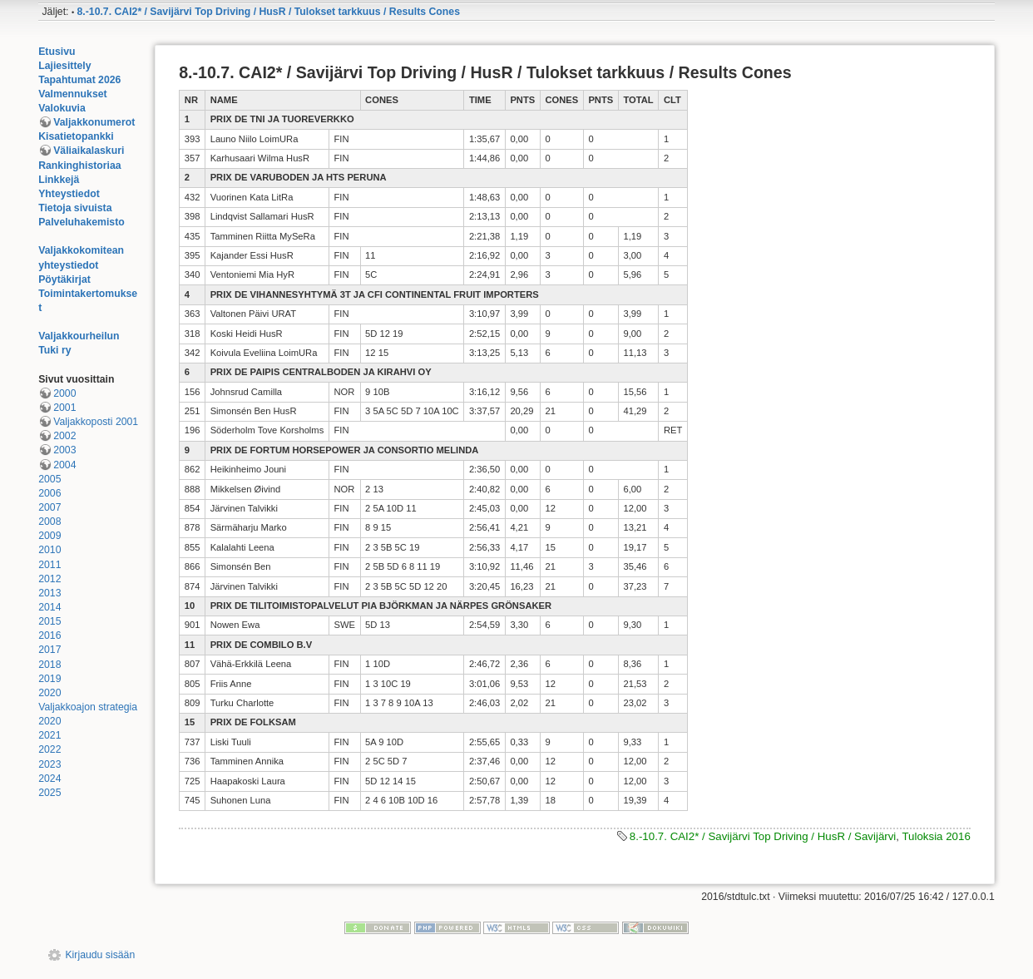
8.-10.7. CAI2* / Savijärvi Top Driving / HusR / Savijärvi (763, 836)
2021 (49, 735)
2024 (49, 778)
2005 (49, 479)
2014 (49, 607)
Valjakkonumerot (94, 122)
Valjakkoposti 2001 (95, 422)
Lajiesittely (64, 66)
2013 (49, 593)
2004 (64, 465)
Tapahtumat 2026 (79, 80)
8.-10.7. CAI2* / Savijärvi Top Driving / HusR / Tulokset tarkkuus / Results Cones (268, 11)
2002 (64, 436)
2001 (64, 407)
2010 (49, 550)
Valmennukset (72, 94)
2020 (49, 693)
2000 (64, 393)
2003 (64, 450)
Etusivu (56, 51)
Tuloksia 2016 (936, 836)
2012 (49, 579)
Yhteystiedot (69, 194)
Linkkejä (58, 179)
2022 (49, 749)
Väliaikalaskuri (88, 150)
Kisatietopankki (76, 136)
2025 (49, 793)
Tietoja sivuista (74, 208)
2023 (49, 764)
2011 (49, 565)
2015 (49, 621)
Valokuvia (62, 108)
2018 (49, 664)
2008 (49, 521)
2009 (49, 535)
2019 (49, 679)
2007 (49, 507)
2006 (49, 493)
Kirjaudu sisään (100, 955)
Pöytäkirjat (64, 279)
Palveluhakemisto (81, 222)
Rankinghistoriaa (79, 165)
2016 (49, 635)
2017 (49, 649)
